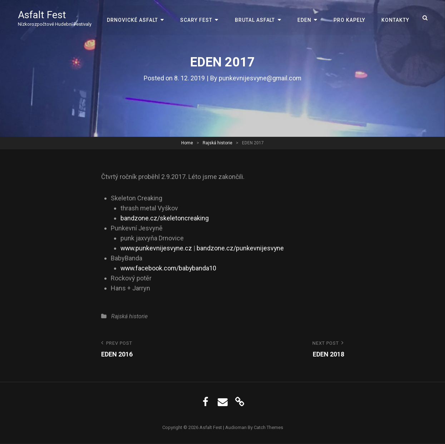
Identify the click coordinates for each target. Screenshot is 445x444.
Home (187, 142)
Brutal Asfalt (256, 18)
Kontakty (395, 18)
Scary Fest (198, 18)
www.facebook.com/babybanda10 (169, 268)
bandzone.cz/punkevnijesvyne (242, 248)
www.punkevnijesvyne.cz (156, 248)
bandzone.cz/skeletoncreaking (164, 218)
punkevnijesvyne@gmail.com (260, 78)
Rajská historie (217, 142)
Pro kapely (350, 18)
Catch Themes (268, 427)
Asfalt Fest (42, 15)
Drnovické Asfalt (134, 18)
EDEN (305, 18)
